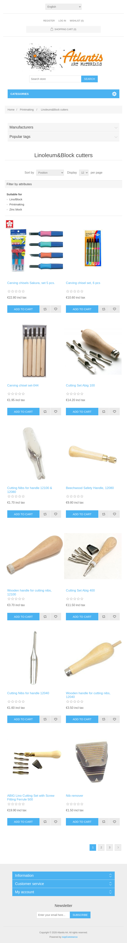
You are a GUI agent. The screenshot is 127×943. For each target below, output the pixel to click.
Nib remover (74, 795)
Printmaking (16, 204)
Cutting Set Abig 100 (80, 385)
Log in (62, 20)
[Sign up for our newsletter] (53, 915)
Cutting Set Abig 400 (80, 590)
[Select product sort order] (50, 173)
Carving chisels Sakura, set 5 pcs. (31, 283)
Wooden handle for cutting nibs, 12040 (88, 695)
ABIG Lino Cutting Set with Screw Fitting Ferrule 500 (30, 797)
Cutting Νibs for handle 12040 (28, 693)
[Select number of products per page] (83, 173)
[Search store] (55, 79)
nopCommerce (69, 937)
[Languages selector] (63, 7)
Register (49, 20)
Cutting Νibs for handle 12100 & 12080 (29, 489)
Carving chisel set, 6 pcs (83, 283)
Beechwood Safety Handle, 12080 (90, 488)
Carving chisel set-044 (23, 385)
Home (11, 109)
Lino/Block (15, 199)
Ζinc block (15, 209)
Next (118, 847)
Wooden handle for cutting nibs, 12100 (29, 592)
